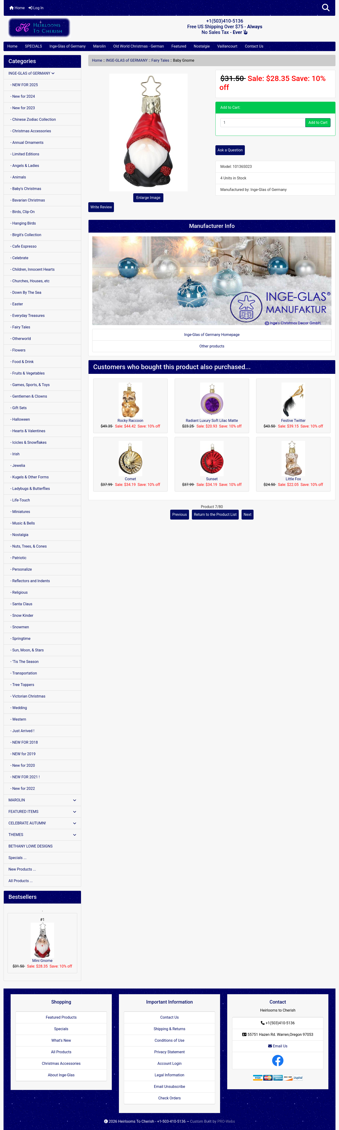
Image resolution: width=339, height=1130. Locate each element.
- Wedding (17, 708)
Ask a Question (230, 150)
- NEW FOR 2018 (23, 742)
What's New (61, 1040)
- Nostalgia (18, 535)
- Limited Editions (23, 154)
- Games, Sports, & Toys (29, 385)
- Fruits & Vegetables (26, 373)
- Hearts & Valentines (26, 431)
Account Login (169, 1063)
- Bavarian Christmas (26, 200)
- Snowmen (18, 627)
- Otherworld (19, 338)
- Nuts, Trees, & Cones (27, 546)
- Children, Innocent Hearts (31, 269)
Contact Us (254, 46)
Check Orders (169, 1098)
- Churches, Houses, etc (28, 281)
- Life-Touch (19, 500)
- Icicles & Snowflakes (27, 442)
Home (17, 8)
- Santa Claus (20, 604)
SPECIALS (33, 46)
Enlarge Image (148, 197)
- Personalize (20, 569)
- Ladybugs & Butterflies (29, 488)
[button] (325, 8)
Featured (178, 46)
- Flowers (16, 350)
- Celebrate (18, 258)
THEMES (42, 834)
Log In (36, 8)
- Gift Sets (17, 408)
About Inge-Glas (61, 1075)
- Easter (15, 304)
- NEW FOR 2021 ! (24, 777)
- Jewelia (16, 465)
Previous (179, 514)
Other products (211, 346)
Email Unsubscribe (169, 1086)
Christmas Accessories (61, 1063)
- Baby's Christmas (24, 188)
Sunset (212, 479)
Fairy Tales (160, 60)
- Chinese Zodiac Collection (32, 119)
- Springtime (19, 638)
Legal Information (169, 1075)
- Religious (18, 592)
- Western (17, 719)
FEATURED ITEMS (42, 811)
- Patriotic (17, 558)
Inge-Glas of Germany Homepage (212, 334)
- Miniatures (19, 511)
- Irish (14, 454)
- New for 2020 (21, 765)
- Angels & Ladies (23, 165)
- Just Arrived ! (21, 731)
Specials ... (17, 858)
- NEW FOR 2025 (23, 85)
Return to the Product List (215, 514)
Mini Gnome (42, 943)
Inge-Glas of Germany (67, 46)
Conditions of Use (169, 1040)
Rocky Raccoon (130, 420)
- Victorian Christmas (26, 696)
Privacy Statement (169, 1052)
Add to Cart (317, 122)
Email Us (277, 1046)
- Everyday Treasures (26, 315)
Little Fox (293, 479)
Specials (61, 1029)
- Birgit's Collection (24, 235)
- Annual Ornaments (26, 142)
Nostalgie (202, 46)
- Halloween (19, 419)
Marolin (99, 46)
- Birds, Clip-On (21, 212)
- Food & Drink (21, 361)
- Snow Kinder (20, 615)
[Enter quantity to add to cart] (263, 122)
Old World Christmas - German (138, 46)
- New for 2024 (21, 96)
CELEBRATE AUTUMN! (42, 823)
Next (247, 514)
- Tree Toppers (21, 684)
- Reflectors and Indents (29, 581)
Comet (130, 479)
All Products (61, 1052)
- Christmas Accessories (29, 131)
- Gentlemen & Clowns (27, 396)
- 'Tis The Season (23, 661)
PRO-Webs (226, 1121)
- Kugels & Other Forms (28, 477)
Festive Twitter (293, 420)
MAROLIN (42, 800)
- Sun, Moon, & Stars (26, 650)
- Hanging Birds (22, 223)
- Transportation (22, 673)
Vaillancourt (227, 46)
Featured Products (61, 1017)
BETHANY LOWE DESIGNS (30, 846)
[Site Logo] (59, 27)
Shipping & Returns (170, 1029)
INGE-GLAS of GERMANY (127, 60)
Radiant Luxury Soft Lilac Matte (212, 420)
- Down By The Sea (24, 292)
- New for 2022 (21, 788)
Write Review (101, 207)
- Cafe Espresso (22, 246)
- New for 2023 (21, 108)
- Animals (17, 177)
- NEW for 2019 (22, 754)
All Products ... (20, 881)
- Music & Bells (21, 523)
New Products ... (22, 869)
